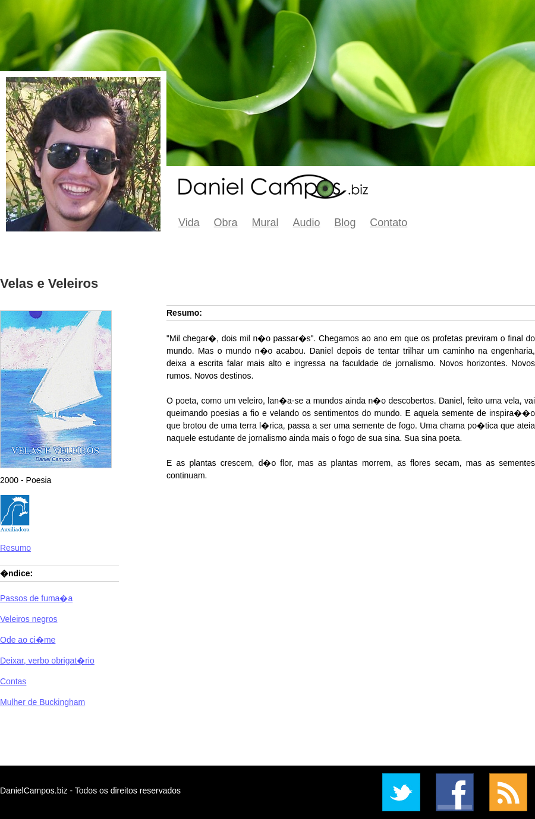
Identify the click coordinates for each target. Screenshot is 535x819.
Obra (226, 222)
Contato (388, 222)
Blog (344, 222)
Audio (306, 222)
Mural (265, 222)
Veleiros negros (29, 619)
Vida (189, 222)
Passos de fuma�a (36, 598)
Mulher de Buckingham (42, 702)
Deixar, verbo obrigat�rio (47, 660)
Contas (13, 681)
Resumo (15, 548)
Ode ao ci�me (27, 640)
